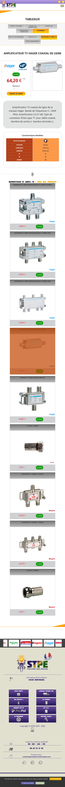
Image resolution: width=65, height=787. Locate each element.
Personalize (40, 783)
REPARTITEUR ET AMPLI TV (49, 37)
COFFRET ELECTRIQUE (16, 26)
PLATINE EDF (49, 26)
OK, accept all (55, 779)
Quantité (16, 86)
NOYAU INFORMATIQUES (32, 41)
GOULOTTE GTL (32, 37)
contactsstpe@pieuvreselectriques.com (37, 757)
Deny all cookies (28, 783)
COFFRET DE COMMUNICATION (32, 26)
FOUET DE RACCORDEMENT (16, 37)
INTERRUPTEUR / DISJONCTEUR (24, 31)
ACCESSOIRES (40, 30)
